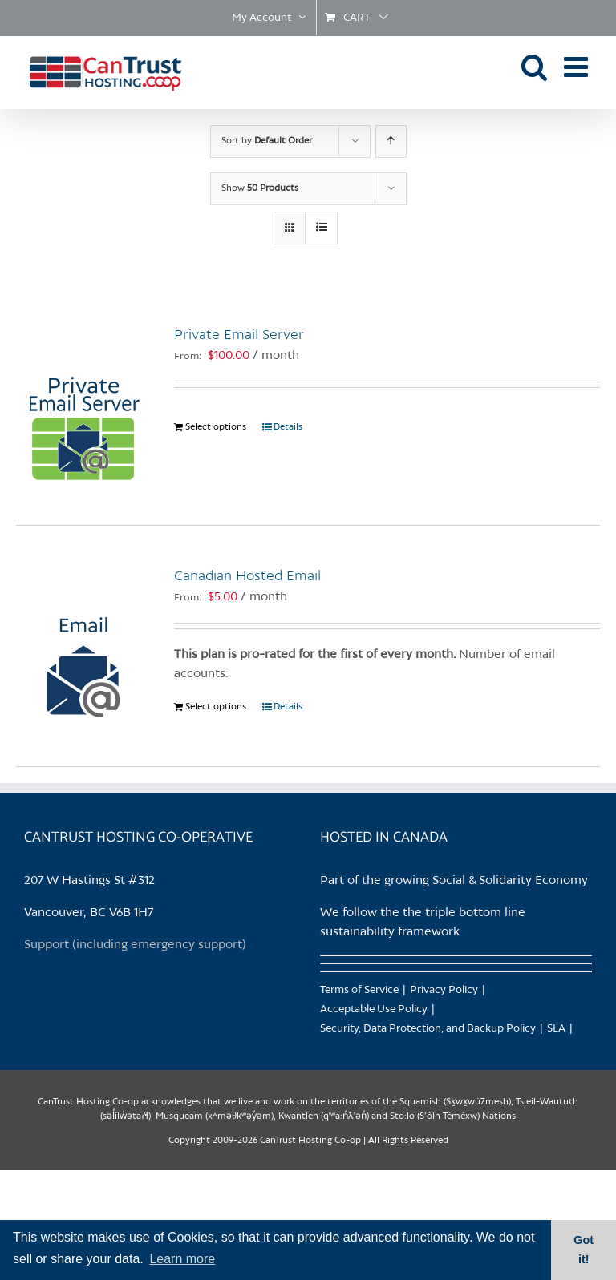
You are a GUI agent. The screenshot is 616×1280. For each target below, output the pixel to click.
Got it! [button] (583, 1250)
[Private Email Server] (83, 405)
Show (259, 188)
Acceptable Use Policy (374, 1009)
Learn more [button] (182, 1259)
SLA (556, 1029)
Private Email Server (239, 335)
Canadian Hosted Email (247, 576)
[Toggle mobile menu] (578, 66)
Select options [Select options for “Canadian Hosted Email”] (215, 707)
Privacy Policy (444, 990)
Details (288, 427)
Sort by (266, 141)
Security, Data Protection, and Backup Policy (428, 1029)
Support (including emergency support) (135, 945)
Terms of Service (359, 990)
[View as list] (321, 228)
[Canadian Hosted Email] (83, 646)
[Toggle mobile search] (534, 66)
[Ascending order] (391, 141)
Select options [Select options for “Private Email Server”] (215, 427)
